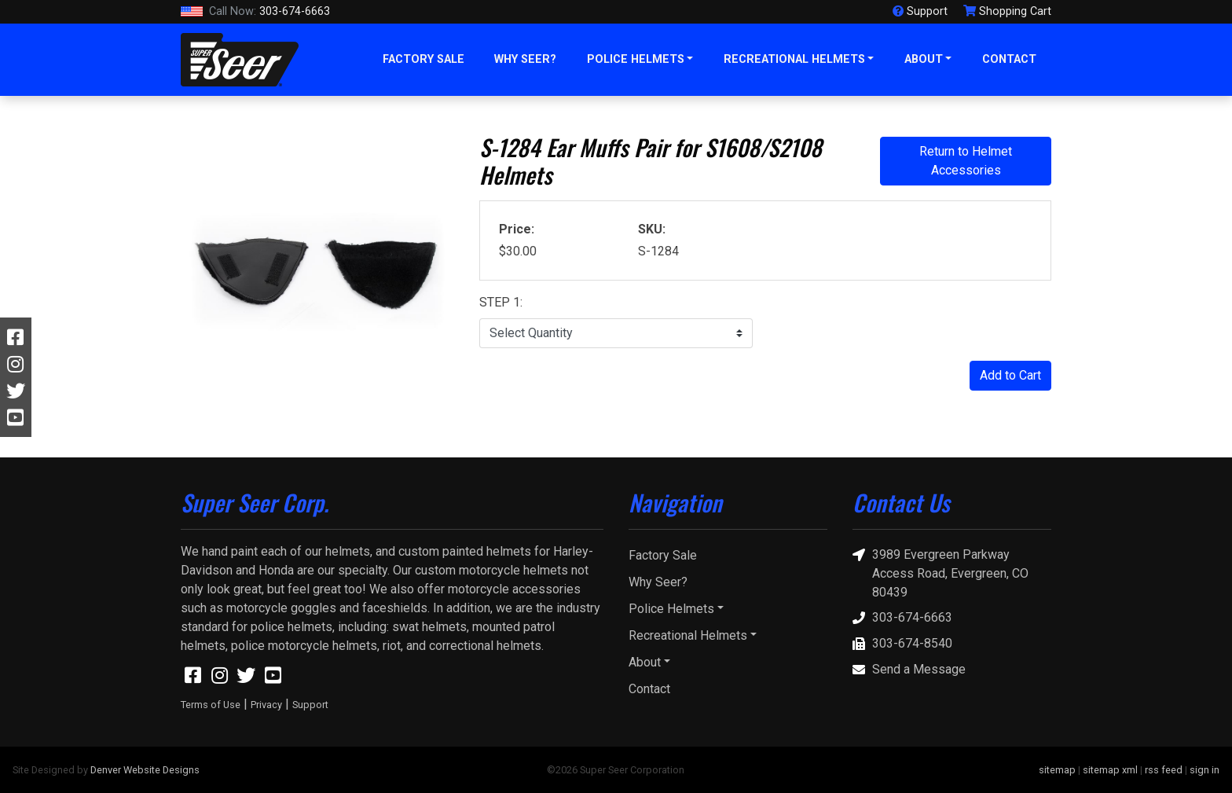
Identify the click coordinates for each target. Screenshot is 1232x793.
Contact (1009, 59)
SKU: (652, 229)
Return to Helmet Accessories (965, 161)
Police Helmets (635, 59)
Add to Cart (1010, 375)
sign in (1204, 770)
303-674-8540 (902, 644)
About (923, 59)
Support (310, 704)
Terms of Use (210, 704)
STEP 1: (500, 302)
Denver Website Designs (145, 770)
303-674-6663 (255, 11)
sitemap (1057, 770)
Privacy (266, 704)
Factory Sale (423, 59)
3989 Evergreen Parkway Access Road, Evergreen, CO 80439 (940, 572)
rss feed (1163, 770)
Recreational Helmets (794, 59)
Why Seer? (525, 59)
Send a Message (909, 670)
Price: (516, 229)
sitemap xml (1110, 770)
